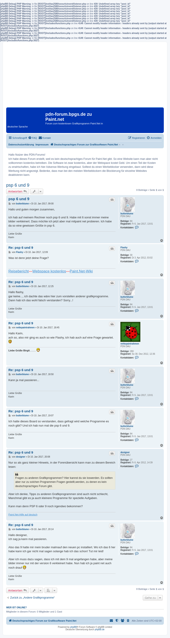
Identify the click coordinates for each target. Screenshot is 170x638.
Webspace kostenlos (49, 271)
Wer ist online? (16, 607)
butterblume (126, 213)
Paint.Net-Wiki (81, 271)
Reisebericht (18, 271)
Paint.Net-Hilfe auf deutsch (22, 514)
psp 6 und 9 (17, 185)
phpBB (73, 627)
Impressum (42, 144)
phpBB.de (99, 629)
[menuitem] (32, 138)
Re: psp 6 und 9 (20, 247)
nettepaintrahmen (129, 343)
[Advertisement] (85, 76)
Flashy (124, 247)
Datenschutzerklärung (21, 144)
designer (125, 452)
